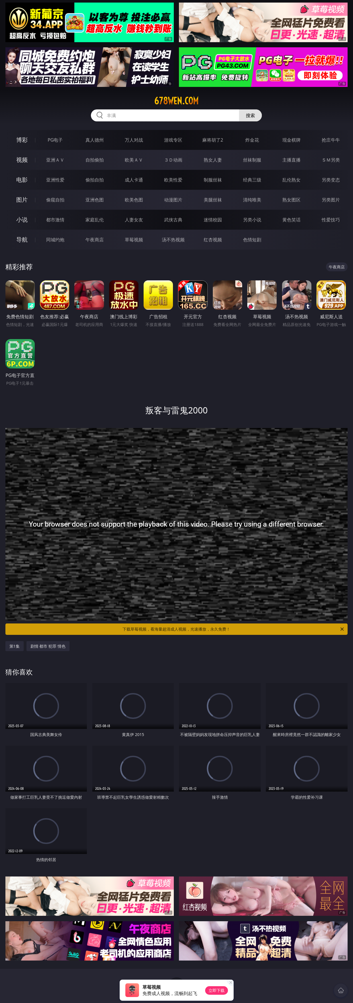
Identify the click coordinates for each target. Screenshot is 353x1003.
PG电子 (55, 140)
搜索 (250, 115)
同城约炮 (55, 240)
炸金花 (252, 140)
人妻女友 (134, 220)
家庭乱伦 (94, 220)
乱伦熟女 (291, 180)
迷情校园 (213, 220)
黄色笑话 (291, 220)
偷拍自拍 (94, 180)
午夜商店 (94, 240)
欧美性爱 (173, 180)
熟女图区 (291, 200)
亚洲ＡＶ (55, 160)
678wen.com (176, 101)
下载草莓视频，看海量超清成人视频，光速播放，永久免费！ (234, 629)
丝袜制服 (252, 160)
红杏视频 (213, 240)
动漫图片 (173, 200)
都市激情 (55, 220)
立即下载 (217, 990)
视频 (22, 160)
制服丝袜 (213, 180)
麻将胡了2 (212, 140)
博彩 (22, 140)
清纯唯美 (252, 200)
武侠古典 (173, 220)
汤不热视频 (173, 240)
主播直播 (291, 160)
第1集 (14, 646)
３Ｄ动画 (173, 160)
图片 (22, 199)
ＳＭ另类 (331, 160)
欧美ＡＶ (134, 160)
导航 (22, 239)
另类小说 (252, 220)
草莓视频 (134, 240)
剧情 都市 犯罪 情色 (48, 646)
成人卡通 (134, 180)
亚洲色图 (94, 200)
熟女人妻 (213, 160)
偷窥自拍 (55, 200)
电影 (22, 180)
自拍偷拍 (94, 160)
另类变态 (331, 180)
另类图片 (331, 200)
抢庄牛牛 (331, 140)
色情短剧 (252, 240)
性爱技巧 (331, 220)
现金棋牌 (291, 140)
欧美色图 (134, 200)
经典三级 (252, 180)
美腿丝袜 (213, 200)
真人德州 (94, 140)
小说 (22, 219)
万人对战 (134, 140)
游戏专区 (173, 140)
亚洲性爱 (55, 180)
